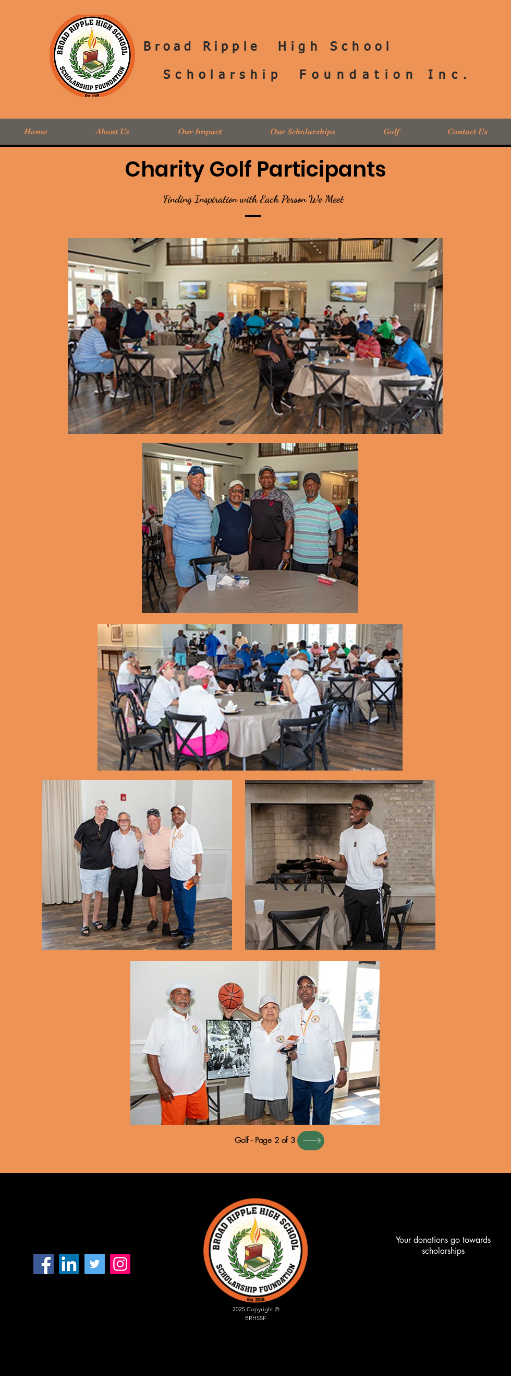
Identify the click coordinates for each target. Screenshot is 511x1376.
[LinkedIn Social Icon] (69, 1264)
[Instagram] (120, 1264)
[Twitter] (94, 1264)
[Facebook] (43, 1264)
